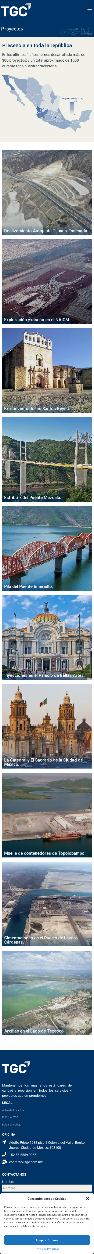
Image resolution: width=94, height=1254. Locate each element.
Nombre (8, 1182)
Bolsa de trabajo (11, 1125)
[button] (88, 1198)
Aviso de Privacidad (48, 1248)
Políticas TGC (10, 1117)
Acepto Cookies (47, 1240)
